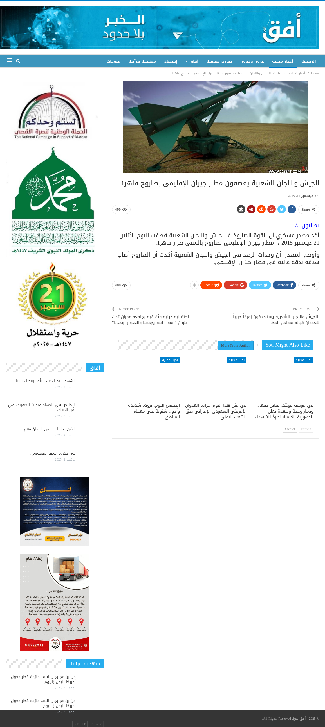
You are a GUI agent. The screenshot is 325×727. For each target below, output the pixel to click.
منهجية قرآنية (142, 61)
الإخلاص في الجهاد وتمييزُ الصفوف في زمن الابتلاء (42, 407)
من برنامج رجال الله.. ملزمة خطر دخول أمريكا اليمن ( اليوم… (43, 703)
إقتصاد (170, 61)
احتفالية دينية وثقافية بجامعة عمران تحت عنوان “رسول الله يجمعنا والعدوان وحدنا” (150, 320)
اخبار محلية (303, 360)
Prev (306, 429)
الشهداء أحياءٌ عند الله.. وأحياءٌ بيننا (46, 381)
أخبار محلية (282, 61)
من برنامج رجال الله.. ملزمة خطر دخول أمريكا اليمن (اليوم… (43, 679)
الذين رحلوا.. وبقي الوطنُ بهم (50, 429)
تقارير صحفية (219, 61)
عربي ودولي (252, 61)
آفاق (193, 61)
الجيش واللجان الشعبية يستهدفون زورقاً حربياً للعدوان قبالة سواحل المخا (276, 320)
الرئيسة (308, 61)
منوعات (113, 61)
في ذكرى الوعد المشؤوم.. (53, 453)
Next (289, 429)
